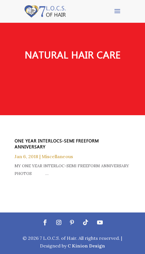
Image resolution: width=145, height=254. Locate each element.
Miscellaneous (57, 156)
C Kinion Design (86, 246)
